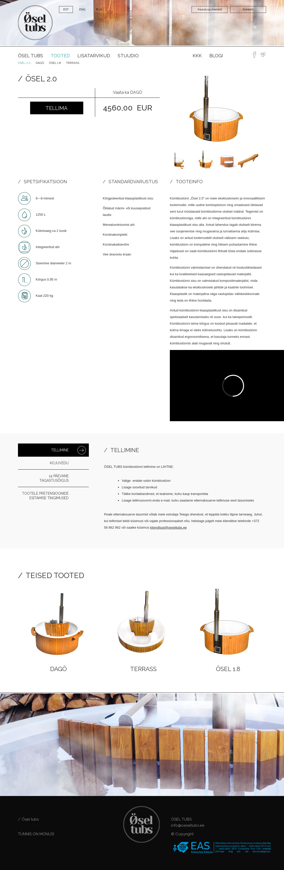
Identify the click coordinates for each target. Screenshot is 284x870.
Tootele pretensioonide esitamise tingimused (45, 495)
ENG (82, 9)
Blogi (216, 55)
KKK (197, 55)
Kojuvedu (59, 463)
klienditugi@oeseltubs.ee (168, 527)
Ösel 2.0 (24, 63)
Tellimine (60, 450)
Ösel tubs (30, 55)
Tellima (57, 108)
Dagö (40, 63)
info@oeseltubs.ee (187, 825)
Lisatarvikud (93, 55)
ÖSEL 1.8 (55, 63)
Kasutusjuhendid (210, 9)
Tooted (60, 55)
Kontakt (248, 9)
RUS (99, 9)
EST (66, 9)
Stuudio (128, 55)
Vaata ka (127, 92)
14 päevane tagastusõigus (54, 478)
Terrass (72, 63)
